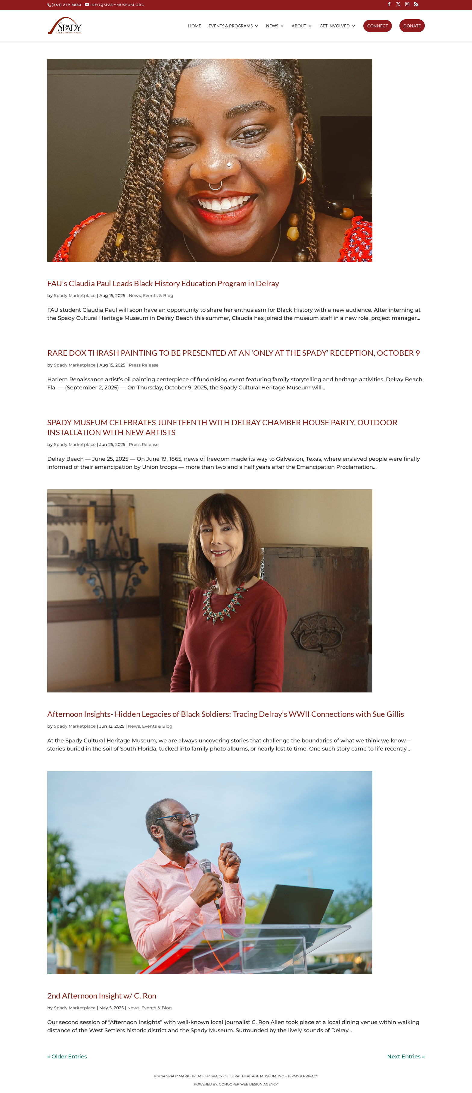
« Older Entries (67, 1056)
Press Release (144, 365)
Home (194, 26)
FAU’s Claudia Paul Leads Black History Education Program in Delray (163, 283)
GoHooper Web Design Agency (248, 1084)
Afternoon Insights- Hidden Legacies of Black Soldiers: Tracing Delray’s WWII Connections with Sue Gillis (225, 714)
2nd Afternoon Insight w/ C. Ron (101, 995)
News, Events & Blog (151, 295)
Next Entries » (406, 1056)
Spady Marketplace (75, 295)
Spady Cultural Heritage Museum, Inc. (247, 1076)
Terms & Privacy (302, 1076)
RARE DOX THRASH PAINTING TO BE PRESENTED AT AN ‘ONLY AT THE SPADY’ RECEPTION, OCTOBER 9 (233, 353)
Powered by (205, 1084)
